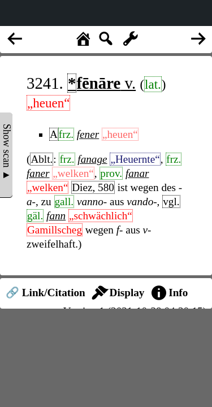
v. (101, 83)
